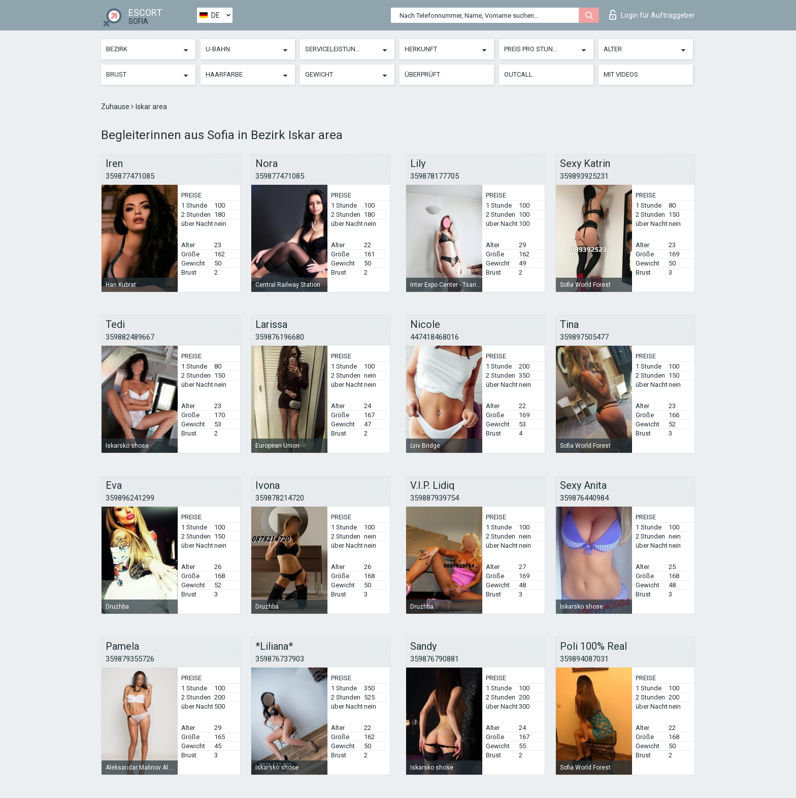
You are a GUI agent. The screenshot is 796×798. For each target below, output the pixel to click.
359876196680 (279, 337)
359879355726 (130, 658)
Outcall (518, 74)
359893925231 (584, 176)
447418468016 (434, 337)
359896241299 (130, 498)
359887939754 (434, 498)
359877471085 (130, 176)
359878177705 (434, 176)
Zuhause (116, 107)
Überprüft (422, 74)
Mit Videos (621, 74)
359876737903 (279, 658)
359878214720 (279, 498)
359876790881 (434, 658)
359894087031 (584, 658)
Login (652, 14)
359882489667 (130, 337)
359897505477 (584, 337)
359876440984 (584, 498)
